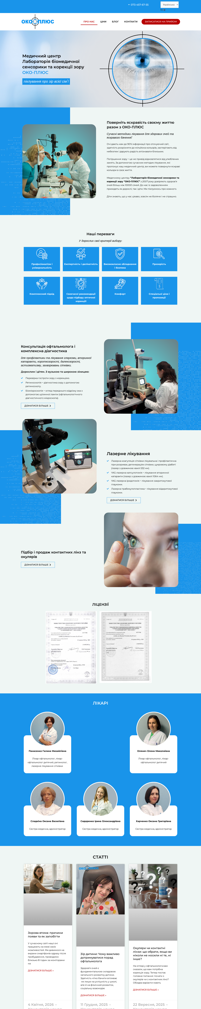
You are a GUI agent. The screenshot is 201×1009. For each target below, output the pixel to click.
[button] (142, 4)
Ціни (103, 21)
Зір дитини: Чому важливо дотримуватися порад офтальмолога (100, 957)
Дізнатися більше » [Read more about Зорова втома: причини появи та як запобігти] (41, 970)
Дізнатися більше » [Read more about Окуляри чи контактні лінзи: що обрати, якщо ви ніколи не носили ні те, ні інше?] (146, 989)
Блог (115, 21)
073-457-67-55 (140, 4)
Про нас (89, 21)
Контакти (130, 21)
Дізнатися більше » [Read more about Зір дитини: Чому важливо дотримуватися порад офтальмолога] (93, 995)
